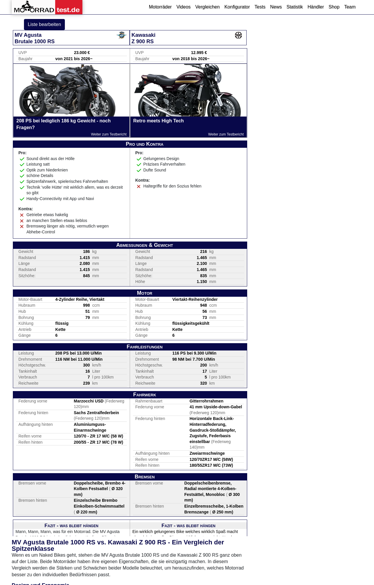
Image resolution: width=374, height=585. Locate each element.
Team (350, 6)
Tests (259, 6)
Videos (183, 6)
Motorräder (160, 6)
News (276, 6)
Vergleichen (207, 6)
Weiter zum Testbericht (109, 134)
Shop (334, 6)
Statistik (294, 6)
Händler (315, 6)
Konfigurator (237, 6)
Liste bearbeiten (44, 24)
